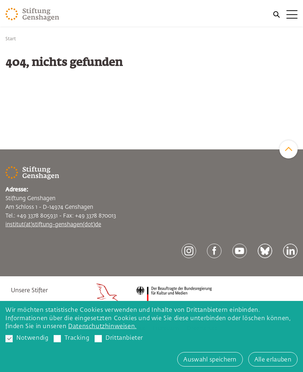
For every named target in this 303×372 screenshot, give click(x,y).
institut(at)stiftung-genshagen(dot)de (53, 224)
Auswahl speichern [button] (209, 360)
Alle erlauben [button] (272, 360)
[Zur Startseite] (32, 14)
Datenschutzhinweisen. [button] (102, 327)
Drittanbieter (119, 338)
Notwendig (26, 338)
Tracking (71, 338)
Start (10, 39)
